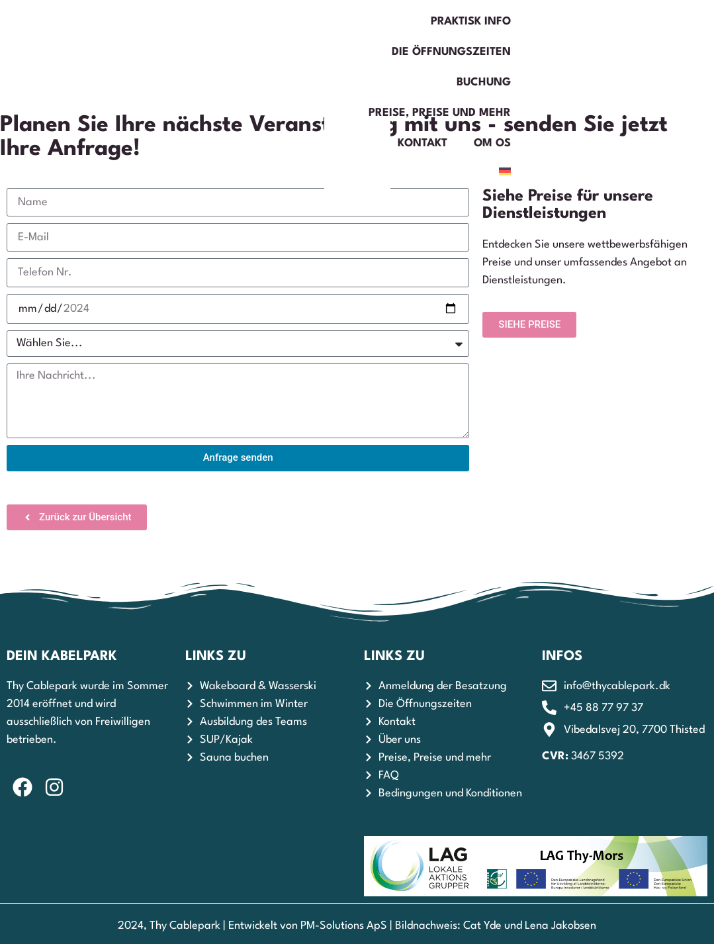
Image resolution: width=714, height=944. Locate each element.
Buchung (375, 21)
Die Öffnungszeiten (262, 21)
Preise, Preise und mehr (500, 21)
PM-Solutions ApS (343, 925)
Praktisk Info (136, 21)
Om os (590, 52)
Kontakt (622, 21)
